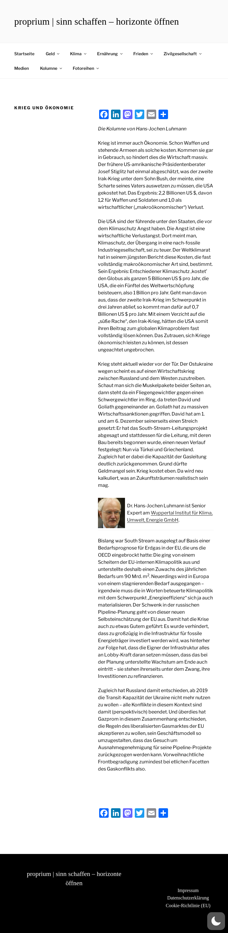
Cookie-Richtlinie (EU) (188, 905)
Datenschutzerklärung (188, 897)
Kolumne (51, 68)
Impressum (188, 890)
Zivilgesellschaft (183, 53)
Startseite (24, 53)
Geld (53, 53)
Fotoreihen (86, 68)
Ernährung (110, 53)
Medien (21, 68)
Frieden (143, 53)
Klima (78, 53)
